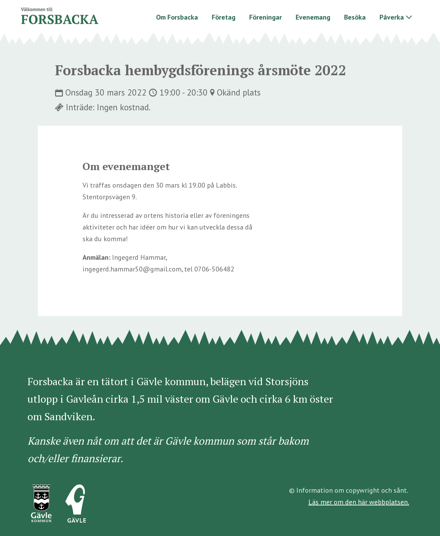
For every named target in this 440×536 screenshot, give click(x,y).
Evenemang (313, 17)
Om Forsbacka (177, 17)
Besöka (355, 17)
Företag (223, 17)
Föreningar (265, 17)
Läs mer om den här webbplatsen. (358, 502)
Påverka (392, 17)
